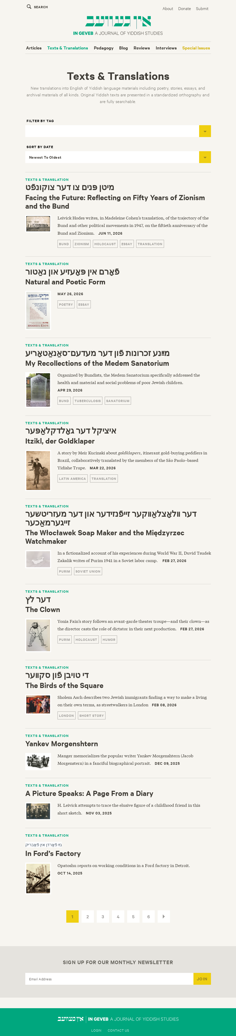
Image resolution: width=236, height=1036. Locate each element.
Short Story (91, 715)
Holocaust (105, 243)
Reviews (142, 48)
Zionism (82, 243)
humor (109, 639)
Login (96, 1030)
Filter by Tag (40, 120)
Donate (184, 8)
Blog (123, 48)
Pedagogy (103, 48)
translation (150, 243)
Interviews (166, 48)
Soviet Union (88, 571)
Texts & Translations (67, 48)
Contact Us (118, 1030)
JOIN (202, 978)
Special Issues (196, 48)
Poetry (66, 304)
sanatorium (117, 400)
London (66, 715)
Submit (202, 8)
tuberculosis (88, 400)
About (167, 8)
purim (64, 571)
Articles (34, 48)
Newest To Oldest (120, 157)
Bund (64, 243)
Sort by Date (40, 146)
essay (126, 243)
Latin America (72, 478)
